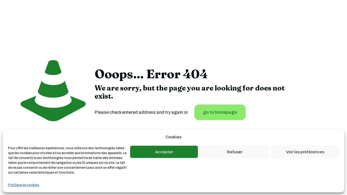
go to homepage (220, 112)
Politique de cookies (23, 185)
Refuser (234, 152)
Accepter (164, 152)
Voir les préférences (305, 152)
